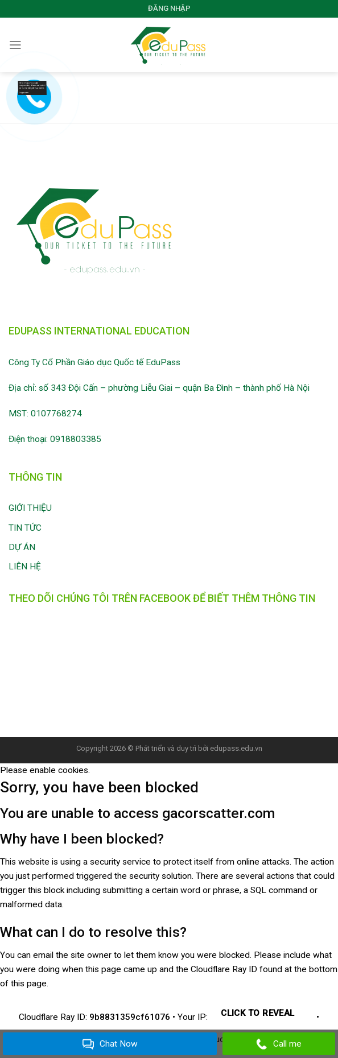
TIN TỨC (25, 528)
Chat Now (110, 1044)
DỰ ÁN (22, 547)
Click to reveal (258, 1013)
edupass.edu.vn (236, 748)
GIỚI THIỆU (30, 508)
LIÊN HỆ (25, 566)
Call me (279, 1044)
